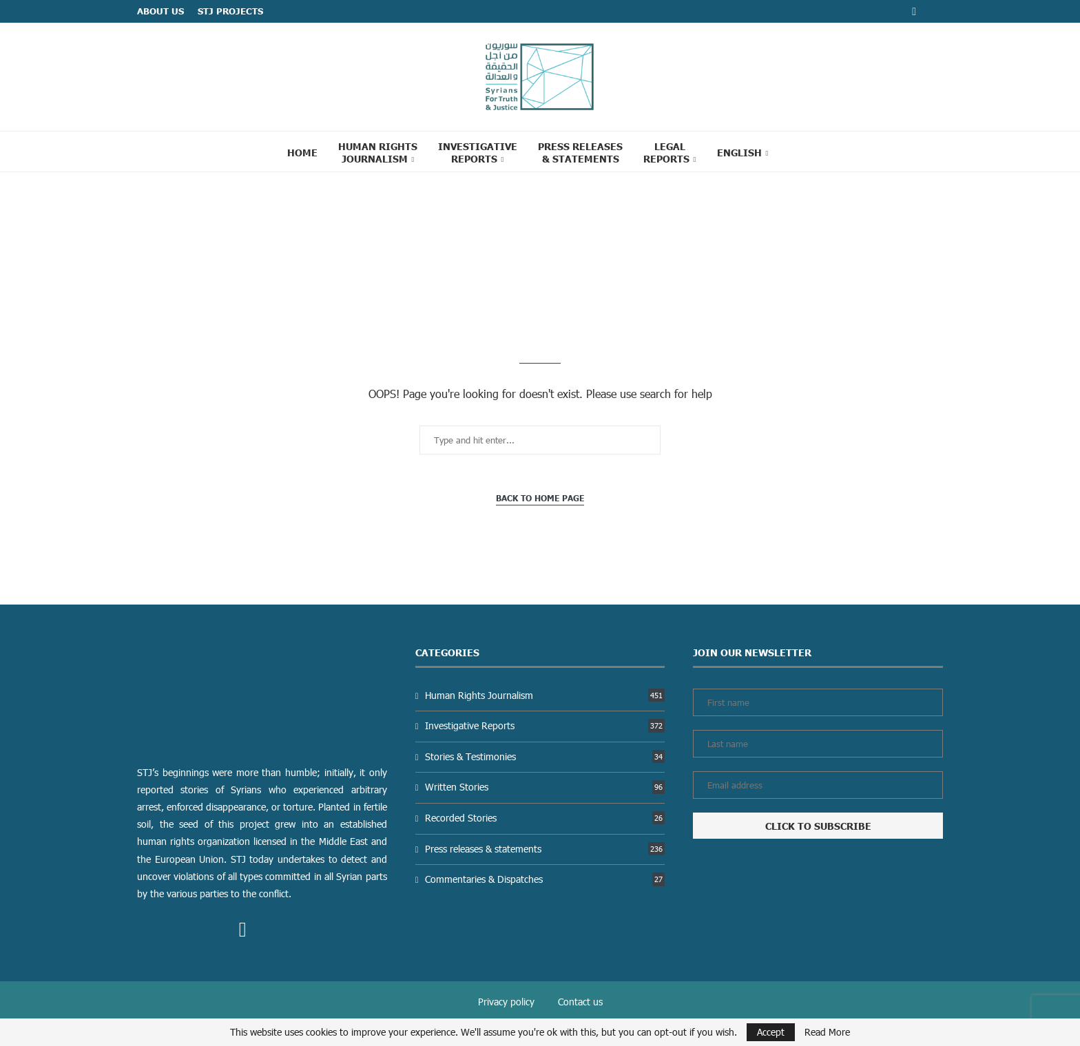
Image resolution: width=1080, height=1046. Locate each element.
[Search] (796, 151)
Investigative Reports (477, 152)
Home (302, 152)
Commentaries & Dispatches (545, 879)
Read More (827, 1032)
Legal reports (666, 152)
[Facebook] (914, 11)
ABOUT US (160, 11)
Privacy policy (506, 1001)
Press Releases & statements (580, 152)
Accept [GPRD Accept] (771, 1031)
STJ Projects (230, 11)
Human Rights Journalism (377, 152)
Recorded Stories (545, 817)
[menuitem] (743, 152)
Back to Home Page (540, 498)
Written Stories (545, 786)
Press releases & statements (545, 848)
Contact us (580, 1001)
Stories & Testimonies (545, 756)
